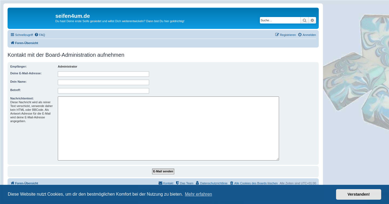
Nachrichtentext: (22, 98)
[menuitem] (39, 35)
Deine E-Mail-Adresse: (26, 73)
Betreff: (15, 90)
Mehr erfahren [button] (198, 194)
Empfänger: (18, 66)
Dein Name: (18, 81)
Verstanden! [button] (359, 194)
